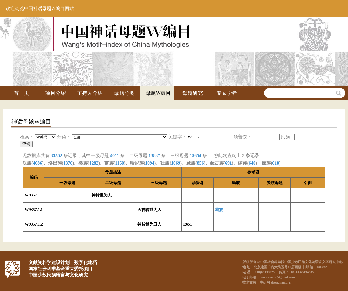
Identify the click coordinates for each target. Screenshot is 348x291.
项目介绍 (55, 93)
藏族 (219, 210)
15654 (195, 155)
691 (228, 163)
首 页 (21, 93)
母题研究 (192, 93)
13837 (154, 155)
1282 (93, 163)
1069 (175, 163)
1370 (67, 163)
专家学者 (227, 93)
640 (252, 163)
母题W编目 (158, 93)
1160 (119, 163)
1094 (149, 163)
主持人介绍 (90, 93)
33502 (56, 155)
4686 (37, 163)
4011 (114, 155)
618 (275, 163)
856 (200, 163)
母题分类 (124, 93)
